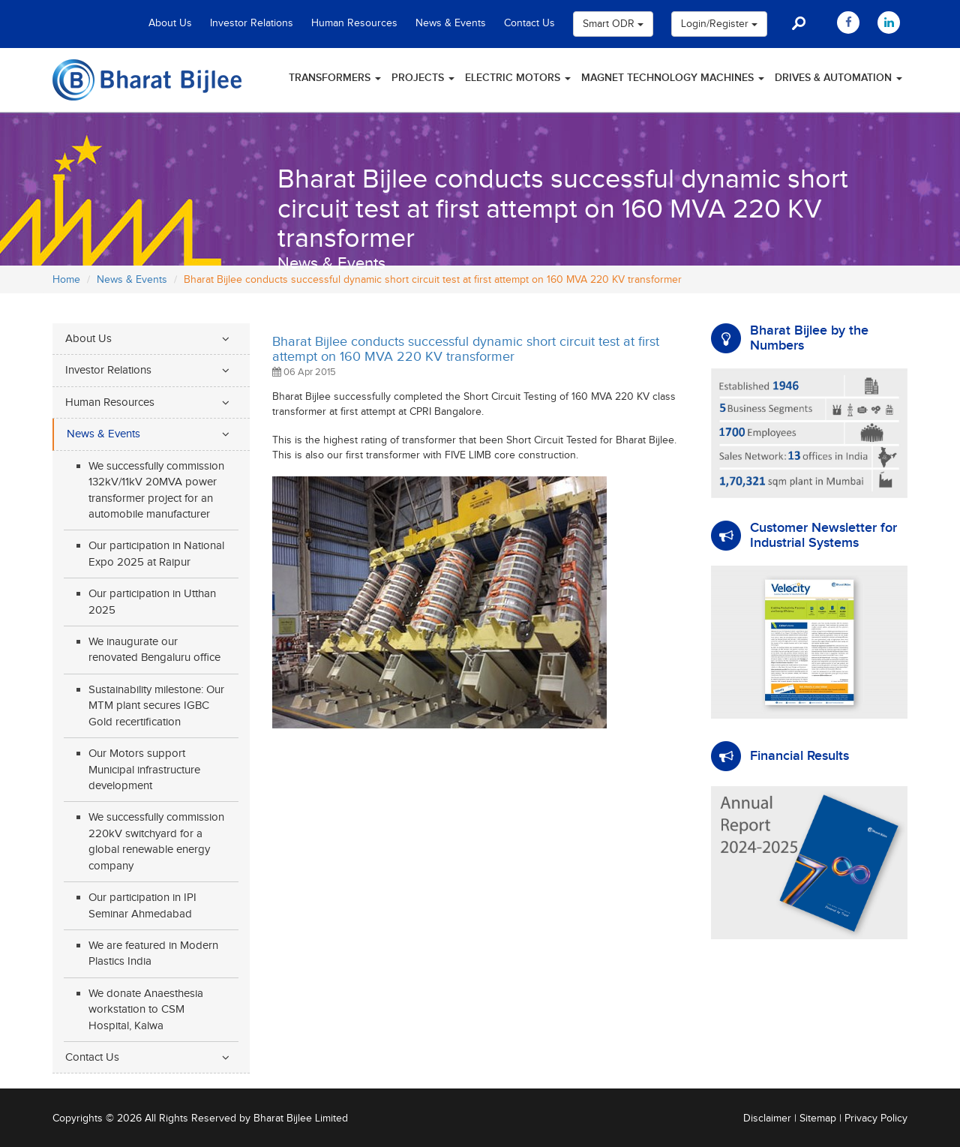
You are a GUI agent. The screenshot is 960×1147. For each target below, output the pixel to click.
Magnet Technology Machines (672, 77)
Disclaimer (767, 1118)
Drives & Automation (838, 77)
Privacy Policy (876, 1118)
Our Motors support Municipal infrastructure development (144, 769)
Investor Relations (251, 23)
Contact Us (529, 23)
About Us (170, 23)
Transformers (335, 77)
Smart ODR (613, 24)
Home (66, 280)
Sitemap (818, 1118)
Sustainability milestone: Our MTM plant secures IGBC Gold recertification (156, 705)
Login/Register (719, 24)
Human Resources (354, 23)
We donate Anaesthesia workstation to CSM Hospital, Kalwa (145, 1009)
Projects (423, 77)
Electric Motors (518, 77)
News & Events (451, 23)
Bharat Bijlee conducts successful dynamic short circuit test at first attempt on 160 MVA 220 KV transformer (465, 349)
